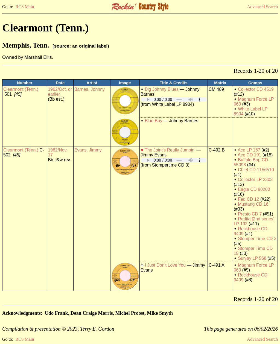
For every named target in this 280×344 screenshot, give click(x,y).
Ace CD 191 (249, 155)
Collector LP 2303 (255, 179)
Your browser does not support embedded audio (173, 99)
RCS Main (24, 6)
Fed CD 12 (248, 199)
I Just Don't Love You (165, 265)
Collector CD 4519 (256, 89)
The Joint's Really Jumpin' (170, 150)
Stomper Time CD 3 (257, 238)
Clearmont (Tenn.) (20, 89)
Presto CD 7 (250, 214)
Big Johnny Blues (162, 89)
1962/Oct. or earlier (60, 92)
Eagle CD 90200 (254, 189)
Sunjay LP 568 (252, 258)
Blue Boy (153, 120)
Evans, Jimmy (88, 150)
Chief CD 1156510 (256, 169)
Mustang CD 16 (253, 204)
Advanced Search (262, 6)
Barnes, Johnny (89, 89)
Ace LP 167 (249, 150)
